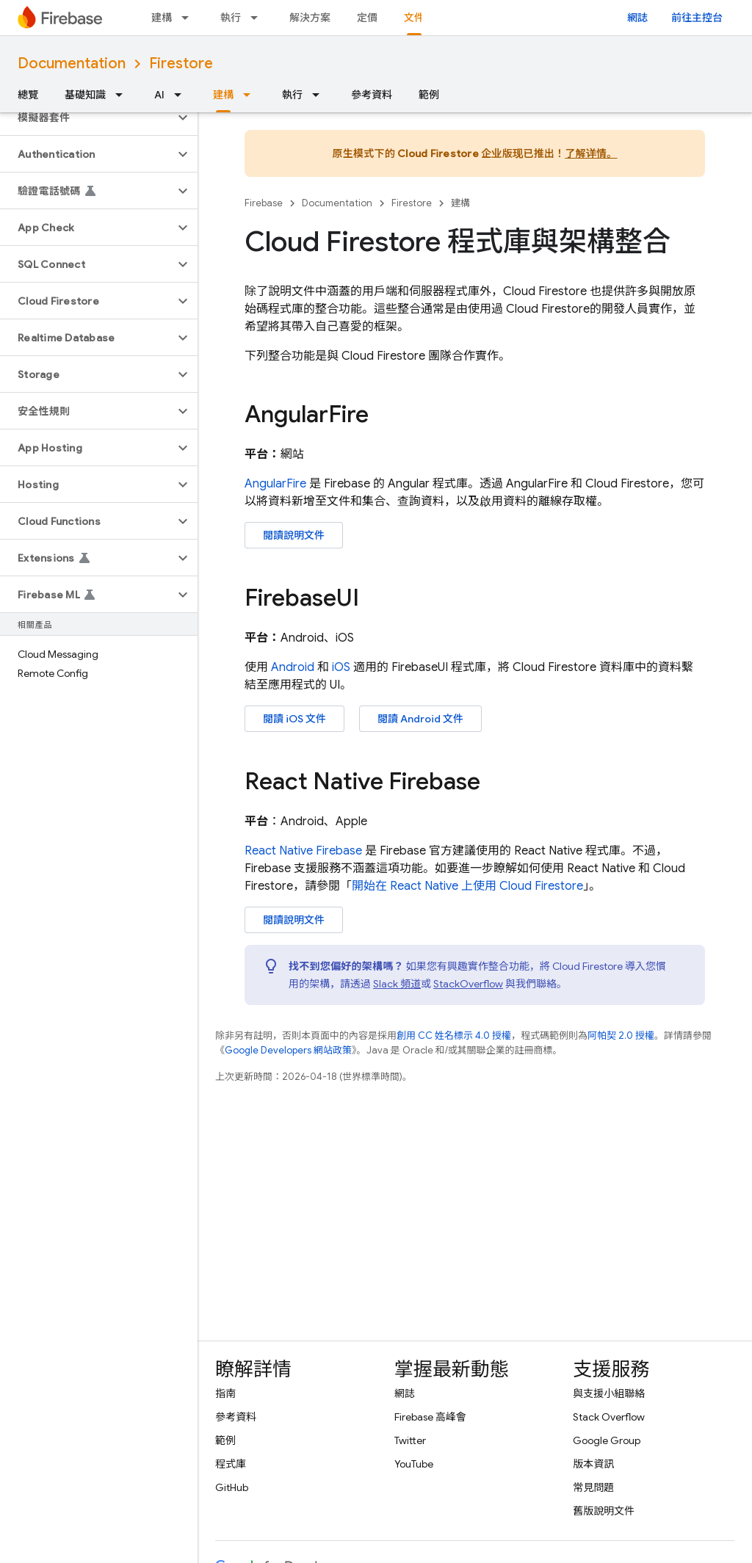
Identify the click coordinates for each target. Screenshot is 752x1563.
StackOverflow (468, 983)
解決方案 (309, 17)
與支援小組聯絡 (609, 1393)
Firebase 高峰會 (430, 1417)
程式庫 (230, 1463)
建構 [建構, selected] (223, 94)
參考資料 (371, 94)
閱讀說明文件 (294, 535)
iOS (341, 667)
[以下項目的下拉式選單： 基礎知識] (123, 94)
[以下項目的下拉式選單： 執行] (258, 17)
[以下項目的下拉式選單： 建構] (189, 17)
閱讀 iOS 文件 (294, 718)
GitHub (231, 1487)
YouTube (413, 1463)
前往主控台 (697, 17)
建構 (161, 17)
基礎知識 (85, 94)
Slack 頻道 (397, 983)
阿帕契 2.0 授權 (621, 1035)
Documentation (72, 63)
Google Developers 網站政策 (288, 1050)
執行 (230, 17)
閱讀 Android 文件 (420, 718)
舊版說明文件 (603, 1510)
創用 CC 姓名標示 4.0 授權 (454, 1035)
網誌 (637, 17)
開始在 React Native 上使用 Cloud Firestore (467, 886)
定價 (367, 17)
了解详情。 (591, 153)
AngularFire (275, 483)
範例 (429, 94)
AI (159, 94)
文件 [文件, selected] (414, 17)
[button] (87, 117)
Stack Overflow (609, 1417)
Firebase (264, 203)
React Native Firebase (303, 851)
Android (292, 667)
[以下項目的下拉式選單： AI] (182, 94)
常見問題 (593, 1487)
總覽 (28, 94)
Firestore (181, 63)
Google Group (606, 1440)
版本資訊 (593, 1463)
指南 (225, 1393)
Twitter (410, 1440)
